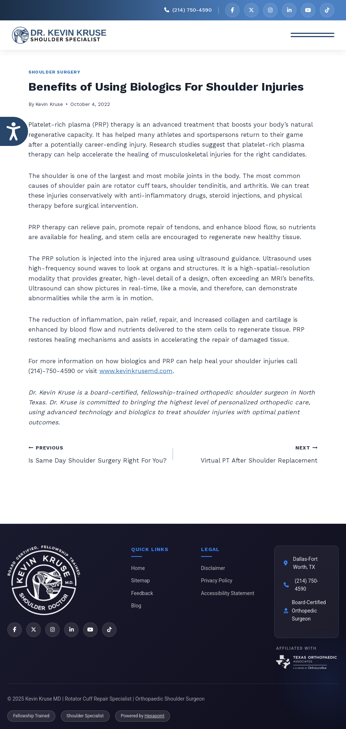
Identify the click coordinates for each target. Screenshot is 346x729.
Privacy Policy (216, 580)
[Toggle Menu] (312, 35)
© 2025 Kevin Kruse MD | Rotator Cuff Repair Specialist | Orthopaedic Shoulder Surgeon (106, 699)
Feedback (142, 593)
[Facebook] (232, 10)
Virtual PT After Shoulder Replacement (248, 453)
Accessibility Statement (227, 593)
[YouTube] (308, 10)
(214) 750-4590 (306, 585)
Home (138, 568)
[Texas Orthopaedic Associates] (306, 662)
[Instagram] (270, 10)
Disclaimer (213, 568)
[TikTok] (327, 10)
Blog (136, 606)
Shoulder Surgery (54, 72)
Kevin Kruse (49, 104)
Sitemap (140, 580)
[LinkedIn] (289, 10)
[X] (251, 10)
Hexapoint (154, 715)
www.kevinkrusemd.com (136, 371)
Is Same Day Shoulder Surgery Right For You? (97, 453)
